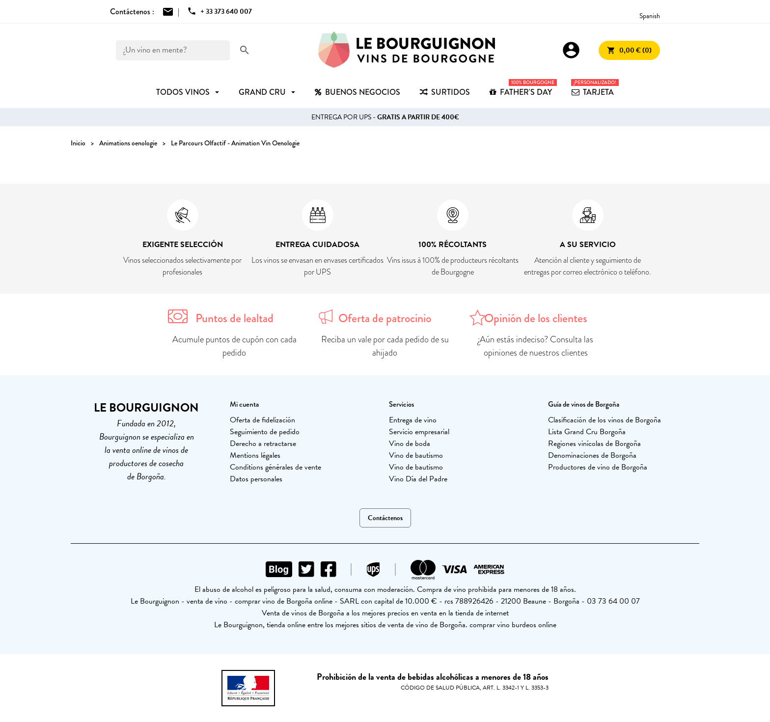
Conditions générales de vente (275, 467)
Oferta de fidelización (262, 420)
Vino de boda (409, 443)
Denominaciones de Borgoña (592, 455)
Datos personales (256, 479)
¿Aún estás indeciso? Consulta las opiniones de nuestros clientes (535, 346)
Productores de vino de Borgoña (597, 467)
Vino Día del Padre (418, 479)
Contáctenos (385, 518)
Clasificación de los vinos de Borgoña (604, 420)
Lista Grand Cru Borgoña (587, 432)
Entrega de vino (413, 420)
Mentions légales (255, 455)
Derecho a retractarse (263, 443)
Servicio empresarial (419, 432)
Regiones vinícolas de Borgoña (594, 443)
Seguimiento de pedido (265, 432)
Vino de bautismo (416, 455)
